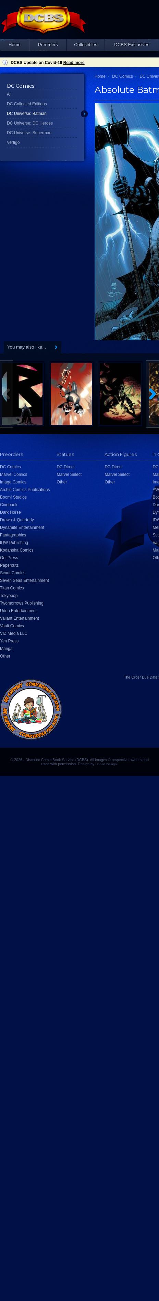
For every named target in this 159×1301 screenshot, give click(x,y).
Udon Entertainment (18, 610)
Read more (74, 62)
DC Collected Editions (27, 104)
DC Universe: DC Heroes (30, 123)
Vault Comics (12, 625)
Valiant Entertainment (19, 618)
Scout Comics (12, 572)
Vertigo (13, 142)
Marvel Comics (13, 474)
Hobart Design (106, 764)
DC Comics (122, 76)
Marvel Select (69, 474)
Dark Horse (10, 512)
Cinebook (8, 504)
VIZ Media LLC (13, 633)
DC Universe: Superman (29, 132)
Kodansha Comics (16, 550)
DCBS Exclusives (131, 44)
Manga (6, 648)
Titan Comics (12, 588)
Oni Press (9, 557)
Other (5, 656)
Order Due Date (144, 677)
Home (15, 44)
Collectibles (85, 44)
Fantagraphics (13, 535)
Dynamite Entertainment (22, 527)
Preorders (48, 44)
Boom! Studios (13, 497)
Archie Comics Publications (25, 489)
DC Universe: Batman (27, 113)
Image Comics (13, 482)
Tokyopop (8, 595)
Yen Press (9, 641)
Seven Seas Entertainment (24, 580)
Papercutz (9, 565)
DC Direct (65, 467)
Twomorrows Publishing (22, 603)
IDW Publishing (14, 542)
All (9, 94)
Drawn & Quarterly (17, 520)
